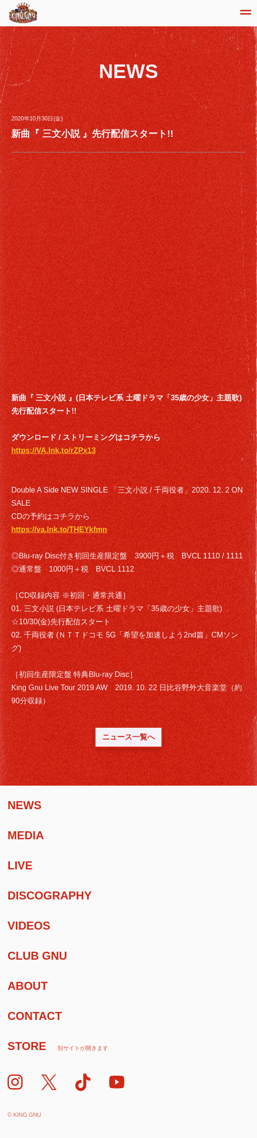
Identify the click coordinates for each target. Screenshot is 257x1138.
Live (20, 865)
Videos (29, 925)
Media (26, 835)
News (24, 805)
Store (58, 1046)
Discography (50, 895)
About (28, 985)
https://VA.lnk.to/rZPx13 (53, 450)
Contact (35, 1016)
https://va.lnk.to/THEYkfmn (59, 529)
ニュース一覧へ (128, 737)
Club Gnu (37, 955)
